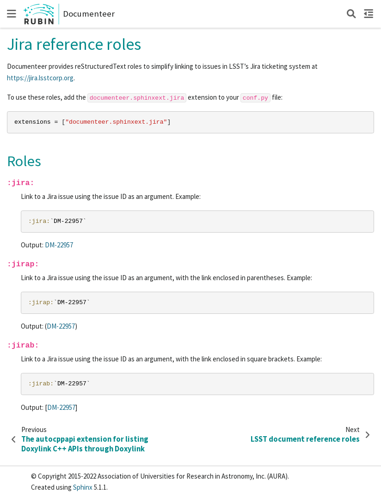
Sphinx (82, 487)
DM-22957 (59, 244)
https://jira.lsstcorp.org (40, 77)
